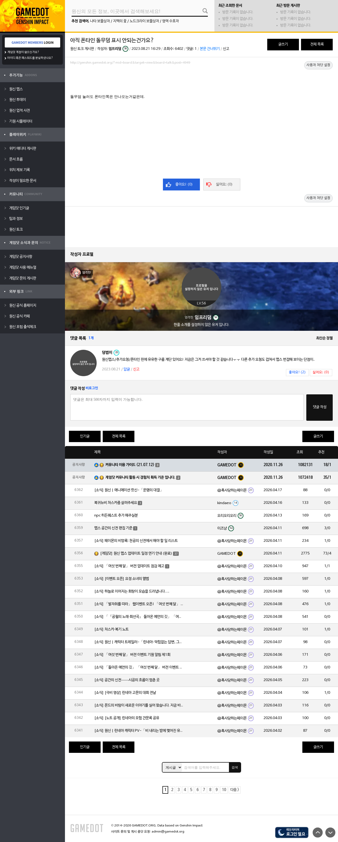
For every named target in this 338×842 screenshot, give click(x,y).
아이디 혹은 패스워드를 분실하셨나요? (30, 58)
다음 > (234, 790)
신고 (226, 49)
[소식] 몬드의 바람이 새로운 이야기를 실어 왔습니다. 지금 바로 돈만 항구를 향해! (139, 705)
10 (224, 790)
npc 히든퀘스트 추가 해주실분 (116, 516)
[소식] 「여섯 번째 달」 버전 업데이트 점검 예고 (129, 566)
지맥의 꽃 (119, 21)
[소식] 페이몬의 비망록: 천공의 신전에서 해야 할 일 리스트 (136, 541)
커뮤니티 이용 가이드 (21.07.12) (129, 465)
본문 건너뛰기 (210, 49)
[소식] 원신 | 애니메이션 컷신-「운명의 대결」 (128, 490)
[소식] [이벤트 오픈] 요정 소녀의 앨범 (121, 579)
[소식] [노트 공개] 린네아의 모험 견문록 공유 (126, 718)
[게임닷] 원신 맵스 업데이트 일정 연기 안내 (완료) (136, 554)
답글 (127, 369)
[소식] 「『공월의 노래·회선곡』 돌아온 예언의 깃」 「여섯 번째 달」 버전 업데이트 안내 (139, 617)
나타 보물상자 (100, 21)
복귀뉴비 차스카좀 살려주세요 (115, 503)
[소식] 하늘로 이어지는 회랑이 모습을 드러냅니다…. (131, 592)
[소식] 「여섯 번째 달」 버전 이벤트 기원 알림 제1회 (132, 655)
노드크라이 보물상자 (144, 21)
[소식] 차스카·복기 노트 (111, 630)
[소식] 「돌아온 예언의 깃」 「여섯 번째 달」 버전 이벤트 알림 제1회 (139, 667)
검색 (235, 767)
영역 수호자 (170, 21)
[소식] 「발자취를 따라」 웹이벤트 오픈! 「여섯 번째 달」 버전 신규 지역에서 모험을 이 (139, 604)
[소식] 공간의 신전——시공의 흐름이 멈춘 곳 (126, 680)
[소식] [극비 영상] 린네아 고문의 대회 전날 (125, 693)
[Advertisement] (201, 81)
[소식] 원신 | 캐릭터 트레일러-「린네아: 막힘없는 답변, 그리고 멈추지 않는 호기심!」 (139, 642)
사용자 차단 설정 (318, 65)
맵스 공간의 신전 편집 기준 (113, 528)
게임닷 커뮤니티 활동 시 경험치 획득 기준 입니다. (140, 478)
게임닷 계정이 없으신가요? (23, 52)
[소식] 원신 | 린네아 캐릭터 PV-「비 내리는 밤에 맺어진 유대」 (139, 731)
